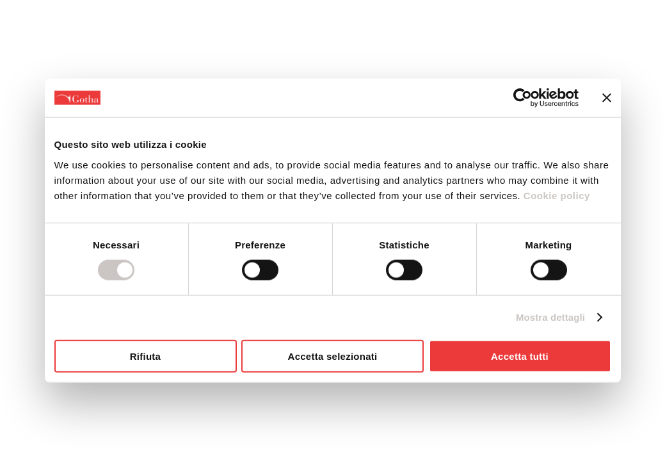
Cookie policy (555, 195)
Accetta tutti (520, 355)
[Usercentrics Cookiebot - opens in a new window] (523, 98)
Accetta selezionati (333, 355)
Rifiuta (145, 355)
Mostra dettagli (550, 317)
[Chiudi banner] (606, 97)
